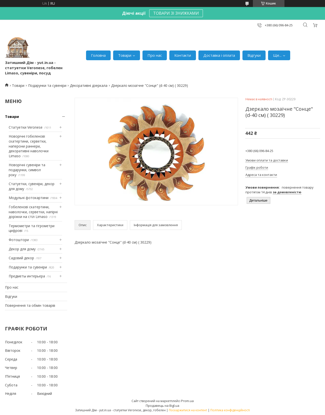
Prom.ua (187, 401)
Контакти (182, 55)
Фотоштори (19, 239)
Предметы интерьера (27, 276)
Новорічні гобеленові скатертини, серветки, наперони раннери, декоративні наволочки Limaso (28, 146)
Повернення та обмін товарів (30, 305)
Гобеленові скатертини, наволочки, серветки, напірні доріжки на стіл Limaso (33, 212)
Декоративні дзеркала (88, 85)
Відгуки (254, 55)
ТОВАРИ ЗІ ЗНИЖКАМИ (176, 13)
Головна (98, 55)
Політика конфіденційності (230, 410)
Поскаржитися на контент (188, 410)
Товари (124, 55)
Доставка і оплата (219, 55)
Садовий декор (21, 258)
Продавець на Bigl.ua (162, 405)
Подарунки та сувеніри (47, 85)
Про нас (154, 55)
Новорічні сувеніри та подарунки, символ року (27, 169)
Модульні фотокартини (28, 197)
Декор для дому (22, 249)
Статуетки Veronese (26, 127)
